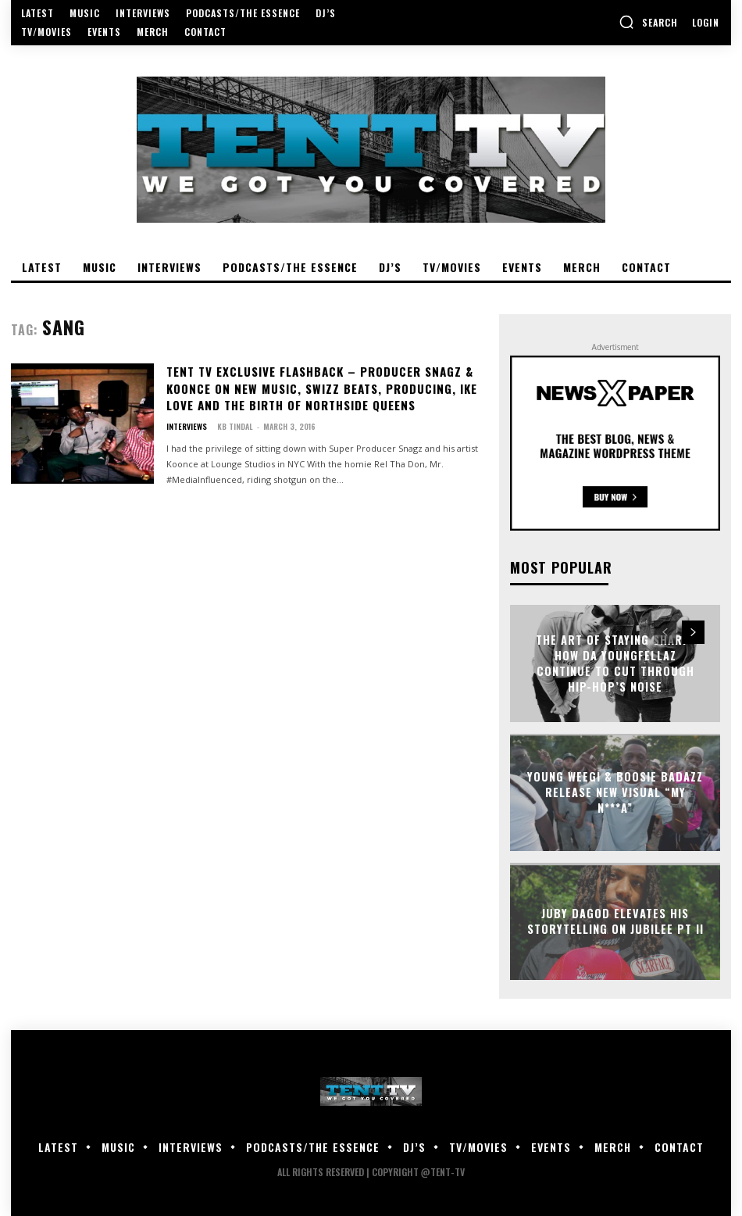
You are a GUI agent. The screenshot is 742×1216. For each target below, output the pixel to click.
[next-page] (693, 632)
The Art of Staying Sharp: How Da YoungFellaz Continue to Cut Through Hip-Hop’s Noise (615, 663)
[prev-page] (665, 632)
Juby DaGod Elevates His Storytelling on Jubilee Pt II (615, 921)
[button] (648, 22)
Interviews (186, 423)
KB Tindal (235, 422)
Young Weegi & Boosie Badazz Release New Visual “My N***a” (615, 792)
